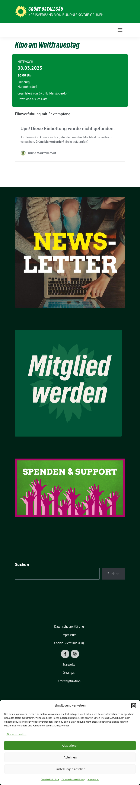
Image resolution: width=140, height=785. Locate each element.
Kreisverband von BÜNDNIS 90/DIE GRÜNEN (66, 14)
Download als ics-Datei (33, 99)
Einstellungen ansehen (70, 769)
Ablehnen (70, 757)
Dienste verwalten (16, 734)
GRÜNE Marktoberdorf (54, 93)
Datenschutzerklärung (73, 779)
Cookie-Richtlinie (50, 779)
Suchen (22, 564)
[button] (133, 705)
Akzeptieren (70, 746)
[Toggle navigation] (120, 30)
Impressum (93, 779)
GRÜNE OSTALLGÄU (45, 9)
